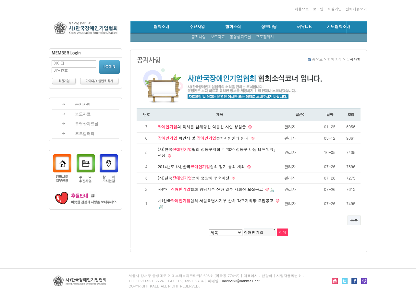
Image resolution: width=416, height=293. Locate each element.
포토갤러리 (265, 37)
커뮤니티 (304, 26)
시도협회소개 (338, 26)
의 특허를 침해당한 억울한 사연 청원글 (202, 126)
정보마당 (268, 26)
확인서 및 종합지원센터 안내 (204, 138)
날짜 (329, 114)
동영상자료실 (240, 37)
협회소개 (161, 26)
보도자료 (218, 37)
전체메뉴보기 (356, 8)
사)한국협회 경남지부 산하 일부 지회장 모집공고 (211, 189)
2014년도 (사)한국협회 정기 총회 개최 (202, 166)
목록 (354, 220)
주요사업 (197, 26)
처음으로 (302, 8)
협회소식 (233, 26)
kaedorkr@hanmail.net (241, 280)
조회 (351, 114)
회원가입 (334, 8)
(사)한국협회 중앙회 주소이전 (194, 178)
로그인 (318, 8)
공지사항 (198, 37)
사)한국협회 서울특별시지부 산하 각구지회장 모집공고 (216, 200)
